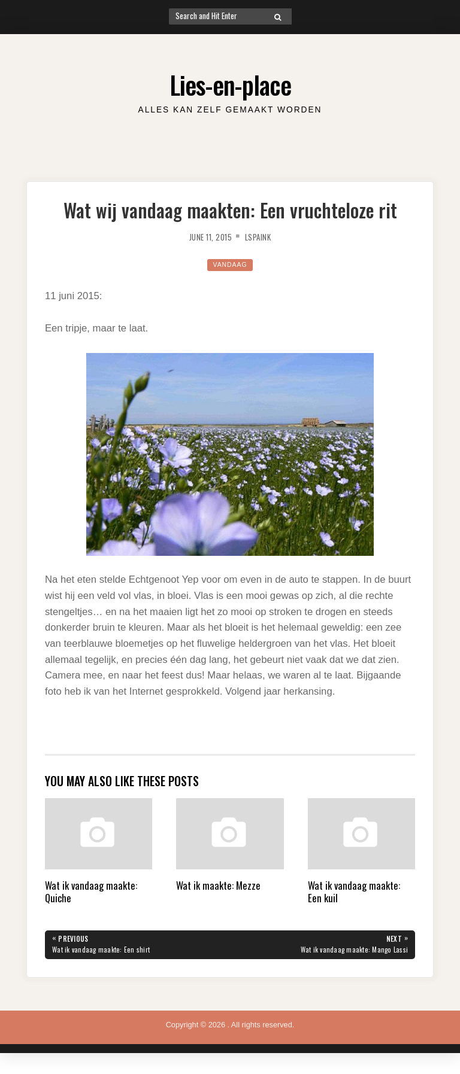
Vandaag (230, 264)
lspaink (263, 236)
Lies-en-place (230, 82)
